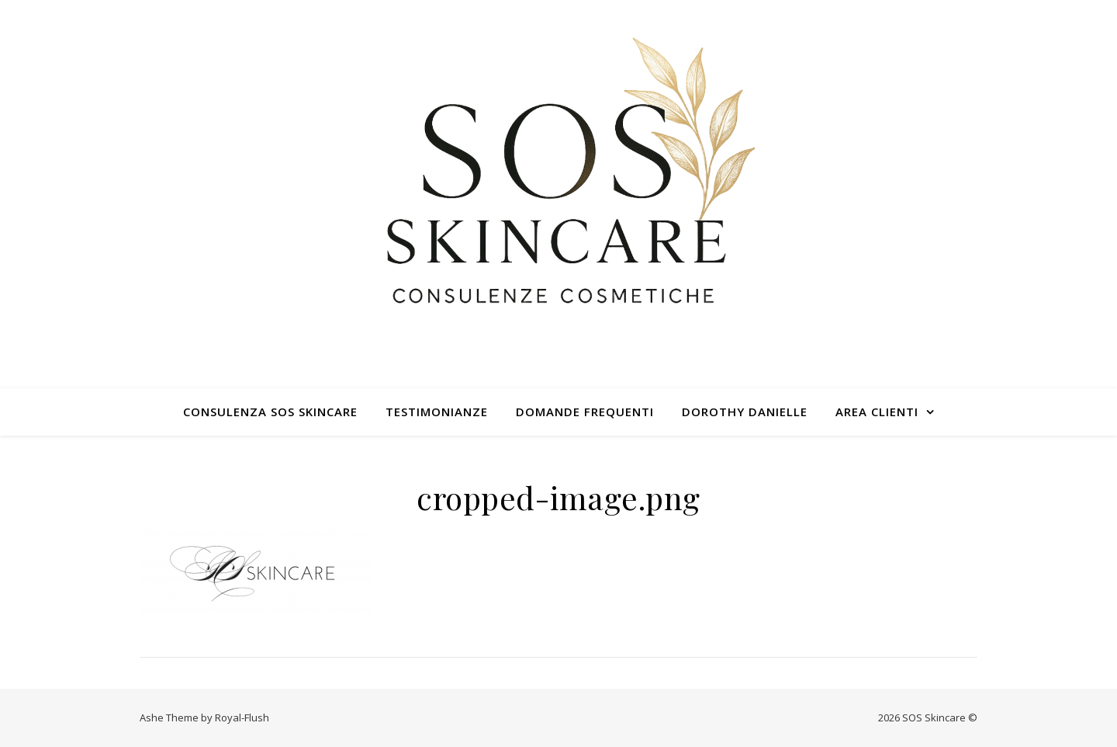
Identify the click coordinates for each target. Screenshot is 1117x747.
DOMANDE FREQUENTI (585, 411)
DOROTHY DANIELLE (744, 411)
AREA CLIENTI (876, 411)
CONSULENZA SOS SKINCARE (270, 411)
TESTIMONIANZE (437, 411)
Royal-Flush (242, 717)
